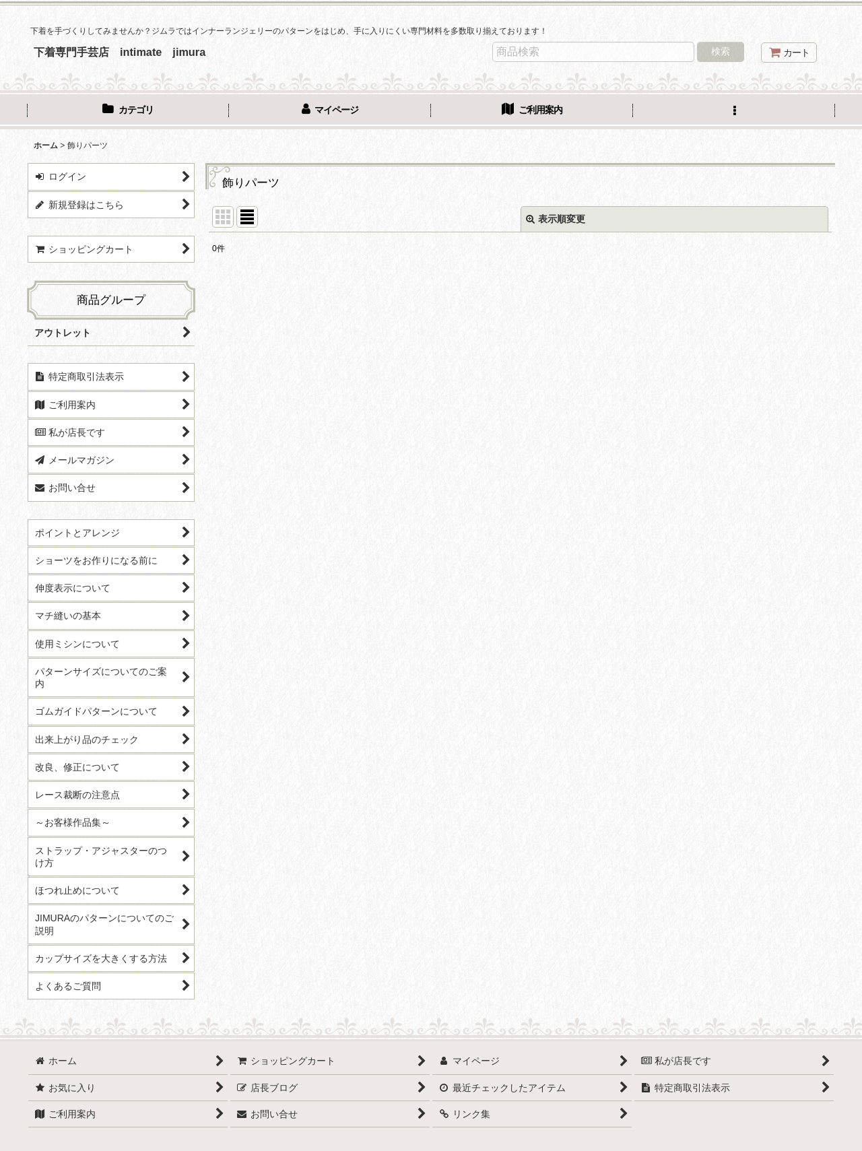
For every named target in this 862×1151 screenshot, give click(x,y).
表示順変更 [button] (555, 218)
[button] (734, 111)
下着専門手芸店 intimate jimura (119, 52)
